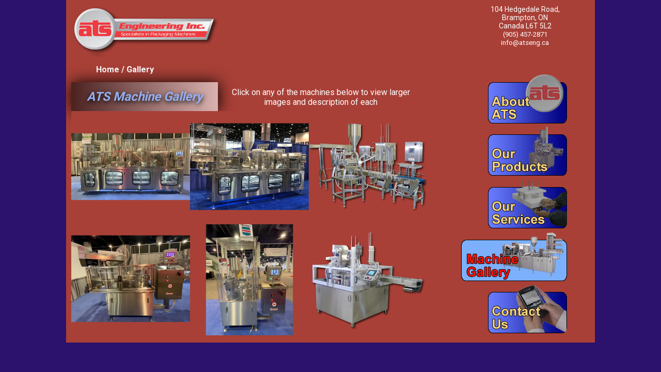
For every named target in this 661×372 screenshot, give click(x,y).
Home (107, 69)
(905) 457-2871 (525, 34)
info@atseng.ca (525, 42)
